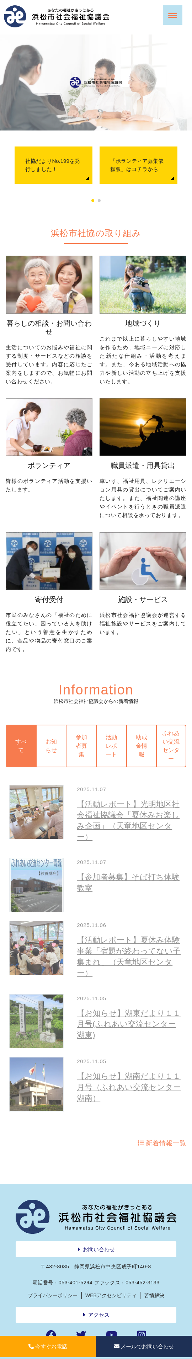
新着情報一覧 (166, 1143)
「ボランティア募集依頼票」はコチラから (137, 165)
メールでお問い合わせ (144, 1346)
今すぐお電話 (47, 1346)
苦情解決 (154, 1295)
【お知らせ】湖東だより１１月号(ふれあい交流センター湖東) (129, 1024)
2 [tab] (99, 201)
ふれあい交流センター (171, 746)
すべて (21, 746)
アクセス (99, 1315)
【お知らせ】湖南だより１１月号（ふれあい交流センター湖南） (129, 1087)
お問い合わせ (99, 1249)
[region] (96, 82)
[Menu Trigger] (172, 15)
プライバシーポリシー (53, 1295)
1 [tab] (92, 201)
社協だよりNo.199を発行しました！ (52, 165)
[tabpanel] (53, 165)
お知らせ (51, 746)
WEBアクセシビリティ (111, 1295)
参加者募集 (81, 745)
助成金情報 (141, 745)
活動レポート (111, 745)
